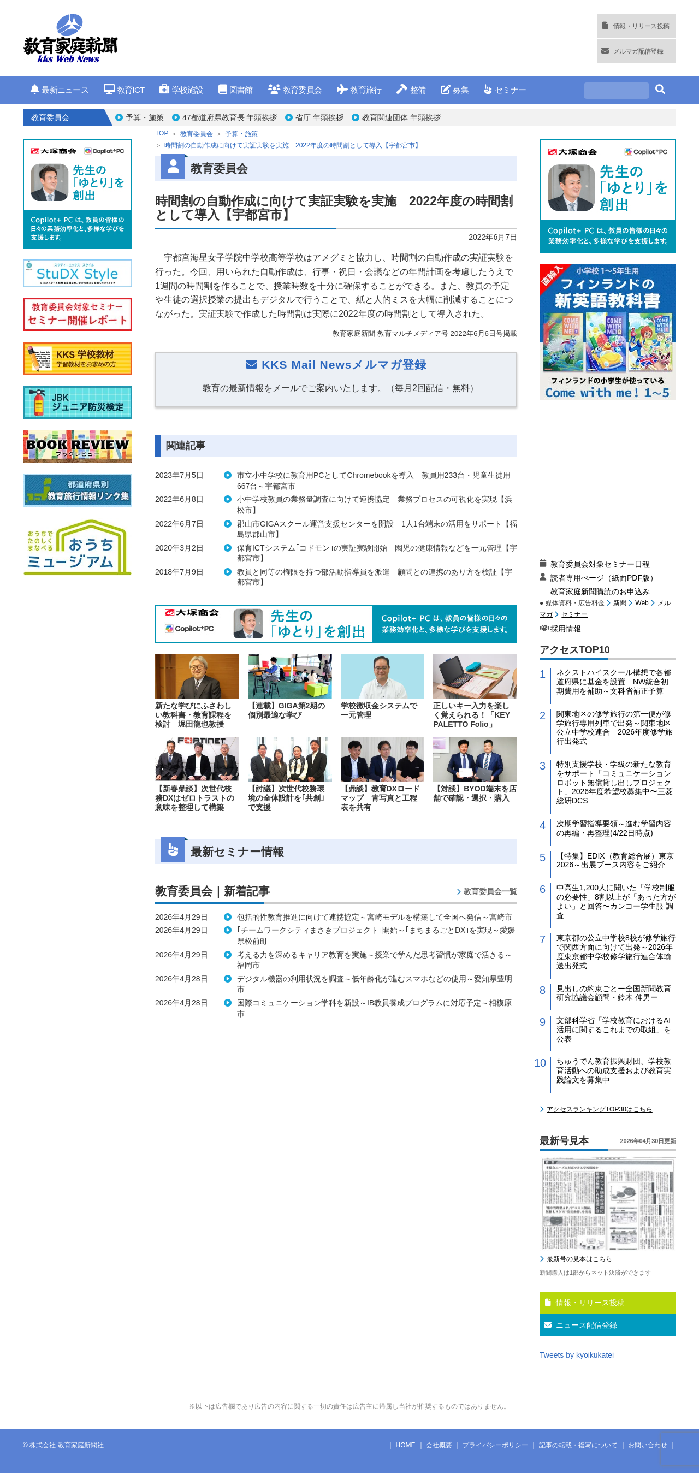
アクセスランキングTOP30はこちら (600, 1109)
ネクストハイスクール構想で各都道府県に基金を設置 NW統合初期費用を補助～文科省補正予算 (613, 681)
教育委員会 (295, 89)
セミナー (505, 89)
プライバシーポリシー (495, 1445)
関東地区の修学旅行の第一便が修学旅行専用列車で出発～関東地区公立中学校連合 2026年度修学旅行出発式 (614, 727)
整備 (410, 89)
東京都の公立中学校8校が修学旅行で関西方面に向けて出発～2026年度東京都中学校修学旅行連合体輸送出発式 (616, 951)
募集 (455, 89)
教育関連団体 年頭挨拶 (401, 117)
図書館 (235, 89)
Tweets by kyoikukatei (577, 1355)
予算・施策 (145, 117)
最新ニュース (59, 89)
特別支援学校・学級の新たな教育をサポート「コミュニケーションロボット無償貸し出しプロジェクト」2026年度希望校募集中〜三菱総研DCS (614, 782)
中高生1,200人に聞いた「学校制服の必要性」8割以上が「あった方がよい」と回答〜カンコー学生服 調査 (616, 901)
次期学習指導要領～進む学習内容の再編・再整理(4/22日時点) (613, 828)
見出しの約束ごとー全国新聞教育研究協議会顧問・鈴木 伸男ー (613, 993)
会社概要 (439, 1445)
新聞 (619, 603)
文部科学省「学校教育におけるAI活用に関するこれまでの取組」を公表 (613, 1029)
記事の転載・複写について (578, 1445)
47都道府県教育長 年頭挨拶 (229, 117)
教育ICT (124, 89)
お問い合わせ (647, 1445)
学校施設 (181, 89)
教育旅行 (359, 89)
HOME (406, 1445)
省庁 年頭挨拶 (319, 117)
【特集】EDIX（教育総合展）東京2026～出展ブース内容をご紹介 (615, 860)
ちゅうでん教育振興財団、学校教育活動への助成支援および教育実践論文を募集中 (613, 1070)
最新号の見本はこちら (579, 1259)
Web (641, 603)
